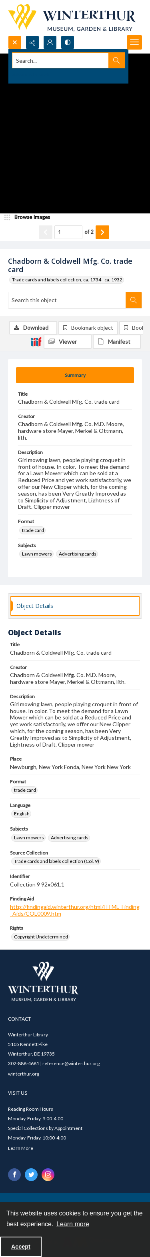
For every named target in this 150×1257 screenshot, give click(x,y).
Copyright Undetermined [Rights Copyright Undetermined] (41, 937)
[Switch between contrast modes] (67, 42)
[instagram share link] (48, 1174)
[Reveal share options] (32, 42)
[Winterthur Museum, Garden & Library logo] (72, 18)
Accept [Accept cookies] (20, 1246)
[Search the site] (60, 60)
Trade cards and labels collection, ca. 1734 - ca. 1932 (67, 280)
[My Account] (50, 42)
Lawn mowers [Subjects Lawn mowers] (37, 554)
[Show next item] (102, 232)
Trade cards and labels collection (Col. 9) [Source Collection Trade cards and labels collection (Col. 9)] (56, 861)
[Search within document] (134, 300)
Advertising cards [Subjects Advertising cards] (77, 554)
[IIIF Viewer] (68, 342)
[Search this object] (67, 300)
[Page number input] (68, 232)
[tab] (75, 375)
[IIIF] (36, 341)
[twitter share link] (31, 1174)
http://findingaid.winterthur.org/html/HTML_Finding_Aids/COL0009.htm (75, 910)
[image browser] (30, 217)
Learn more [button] (72, 1224)
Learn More (20, 1148)
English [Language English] (22, 814)
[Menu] (134, 42)
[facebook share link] (14, 1174)
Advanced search (31, 75)
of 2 (89, 232)
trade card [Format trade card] (33, 530)
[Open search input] (14, 42)
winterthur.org (23, 1074)
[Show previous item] (45, 232)
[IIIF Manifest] (117, 342)
